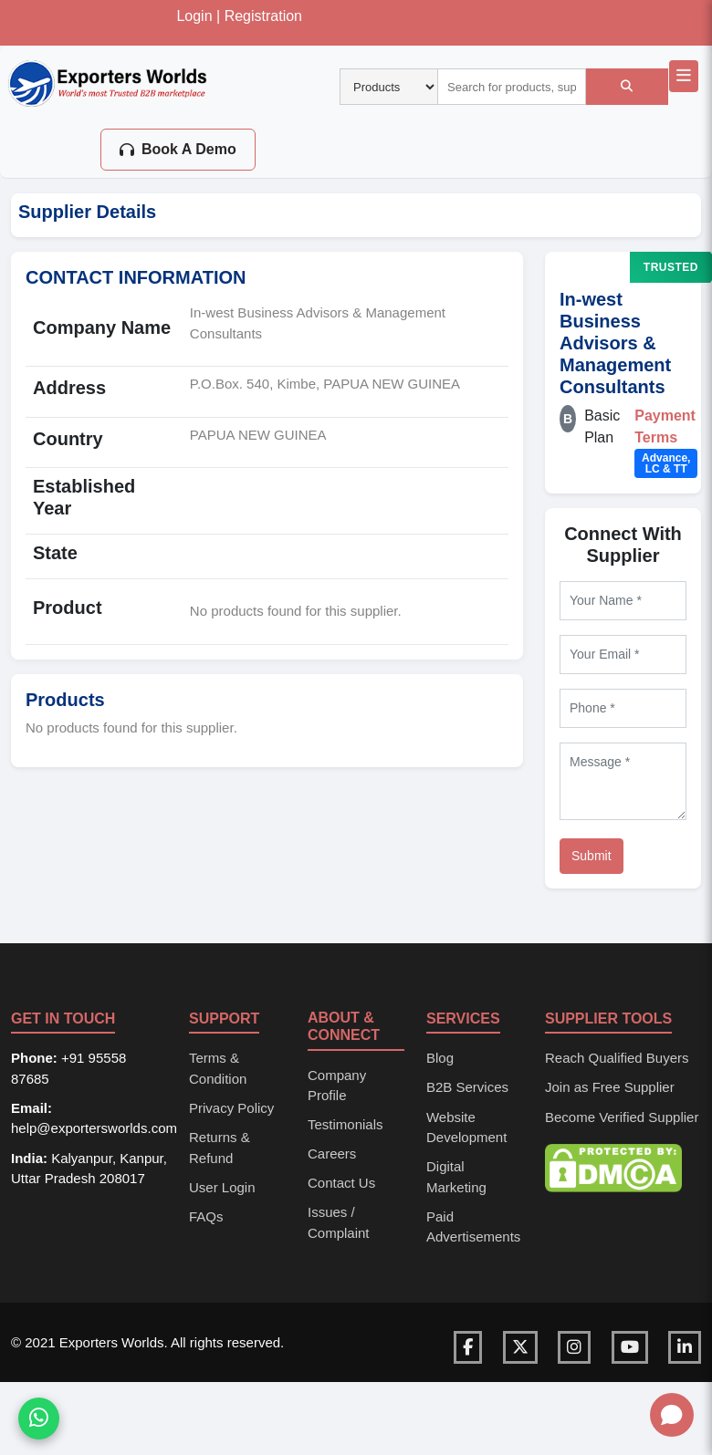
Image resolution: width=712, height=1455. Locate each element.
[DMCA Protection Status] (613, 1166)
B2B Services (467, 1087)
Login (194, 16)
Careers (332, 1153)
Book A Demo (178, 149)
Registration (263, 16)
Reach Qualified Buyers (617, 1057)
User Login (222, 1187)
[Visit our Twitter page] (520, 1347)
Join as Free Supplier (610, 1087)
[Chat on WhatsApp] (38, 1420)
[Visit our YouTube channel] (630, 1347)
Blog (440, 1057)
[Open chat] (672, 1415)
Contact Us (341, 1182)
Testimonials (345, 1124)
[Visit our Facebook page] (468, 1347)
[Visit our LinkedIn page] (684, 1347)
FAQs (206, 1216)
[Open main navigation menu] (683, 76)
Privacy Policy (231, 1108)
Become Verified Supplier (621, 1117)
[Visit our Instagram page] (574, 1347)
